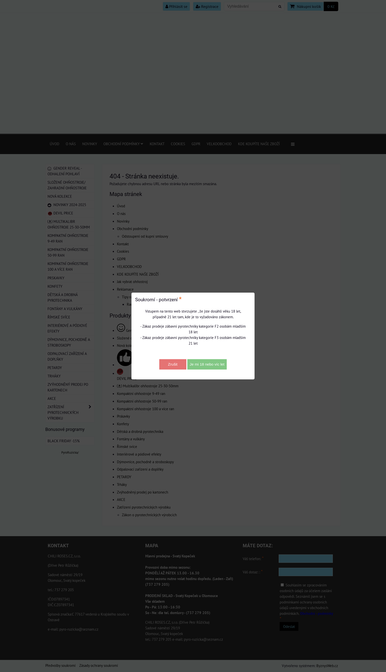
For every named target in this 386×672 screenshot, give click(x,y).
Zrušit (172, 364)
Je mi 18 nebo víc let (207, 364)
